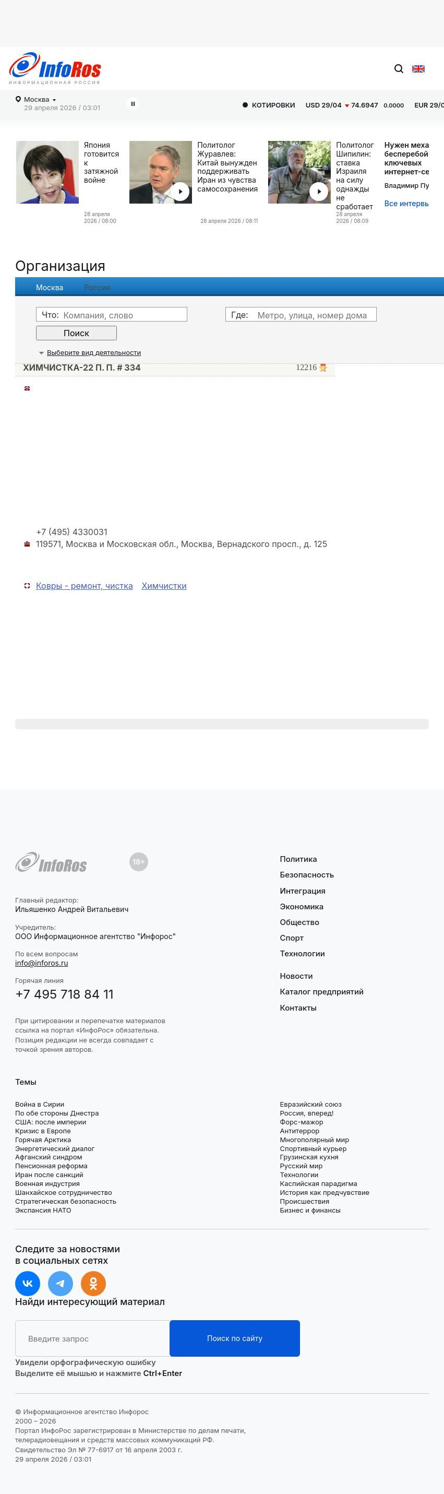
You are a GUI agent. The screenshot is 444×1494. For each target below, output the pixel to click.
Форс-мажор (301, 1122)
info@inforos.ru (41, 962)
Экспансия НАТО (43, 1210)
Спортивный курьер (313, 1148)
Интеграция (303, 891)
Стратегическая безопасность (65, 1201)
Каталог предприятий (322, 992)
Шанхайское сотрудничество (63, 1192)
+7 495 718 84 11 (64, 994)
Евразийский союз (311, 1104)
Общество (300, 922)
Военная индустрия (47, 1183)
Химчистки (163, 585)
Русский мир (301, 1165)
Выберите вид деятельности (94, 352)
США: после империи (50, 1122)
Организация (60, 266)
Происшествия (305, 1201)
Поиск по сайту (234, 1338)
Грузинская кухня (309, 1157)
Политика (298, 859)
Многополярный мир (315, 1139)
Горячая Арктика (43, 1139)
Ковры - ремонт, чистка (84, 585)
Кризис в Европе (43, 1131)
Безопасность (307, 875)
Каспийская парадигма (318, 1183)
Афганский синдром (48, 1157)
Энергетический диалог (54, 1148)
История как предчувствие (325, 1192)
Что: (50, 315)
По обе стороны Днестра (57, 1113)
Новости (296, 976)
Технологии (302, 953)
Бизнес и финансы (310, 1210)
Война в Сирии (39, 1104)
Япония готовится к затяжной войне (101, 162)
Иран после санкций (49, 1174)
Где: (239, 315)
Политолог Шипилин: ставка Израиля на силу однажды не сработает (355, 176)
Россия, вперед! (307, 1113)
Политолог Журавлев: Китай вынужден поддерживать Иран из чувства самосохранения (227, 167)
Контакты (298, 1008)
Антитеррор (300, 1131)
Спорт (292, 938)
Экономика (302, 906)
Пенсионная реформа (51, 1165)
